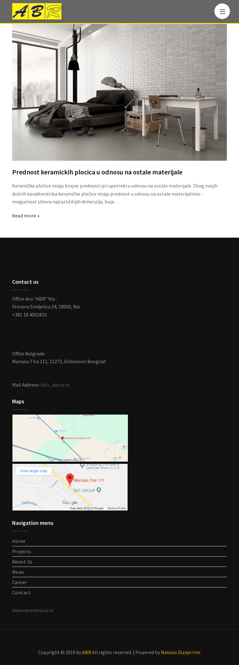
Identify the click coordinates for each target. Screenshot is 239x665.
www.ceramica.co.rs (32, 610)
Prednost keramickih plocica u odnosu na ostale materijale (97, 172)
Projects (21, 551)
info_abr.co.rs (54, 385)
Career (19, 582)
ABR (86, 652)
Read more (24, 215)
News (18, 572)
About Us (22, 561)
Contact (21, 592)
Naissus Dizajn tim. (181, 652)
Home (19, 541)
